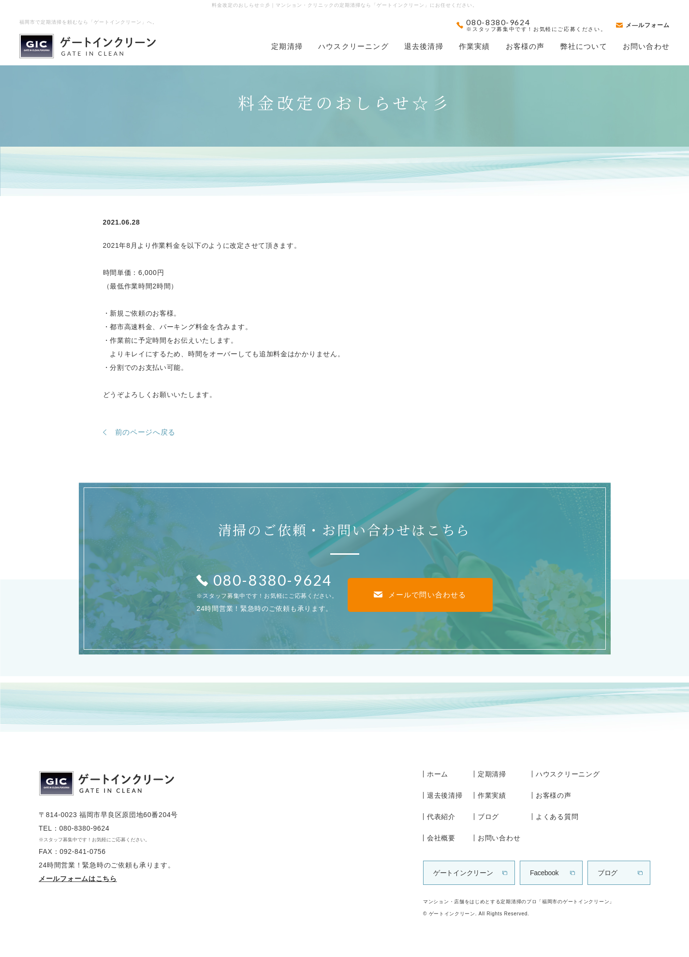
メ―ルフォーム (648, 25)
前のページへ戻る (145, 432)
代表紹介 (441, 816)
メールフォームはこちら (78, 878)
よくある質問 (557, 816)
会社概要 (441, 838)
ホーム (437, 774)
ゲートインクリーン (463, 873)
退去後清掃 (423, 46)
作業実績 (474, 46)
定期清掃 (287, 46)
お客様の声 (525, 46)
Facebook (544, 873)
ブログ (488, 816)
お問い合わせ (646, 46)
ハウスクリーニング (353, 46)
